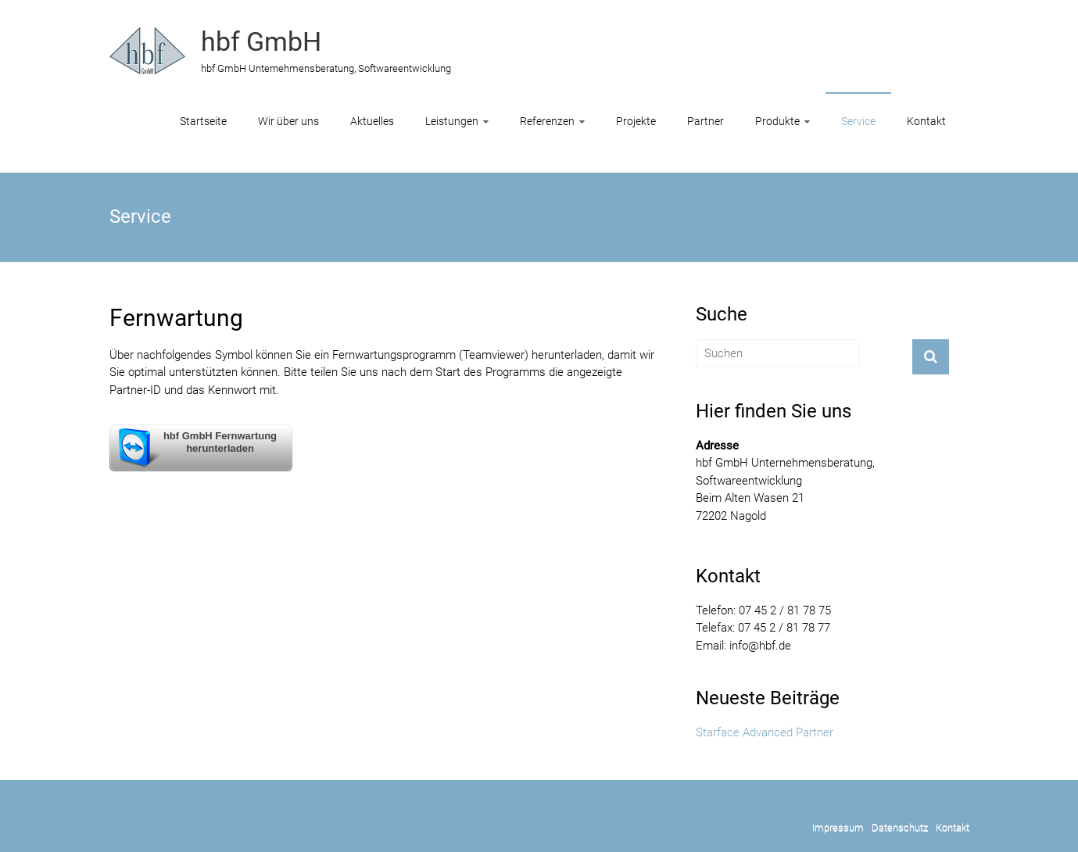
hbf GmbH (261, 41)
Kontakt (926, 121)
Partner (705, 121)
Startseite (203, 121)
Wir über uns (288, 121)
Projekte (636, 121)
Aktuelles (372, 121)
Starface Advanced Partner (764, 732)
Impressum (838, 827)
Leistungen (451, 121)
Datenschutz (900, 827)
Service (858, 121)
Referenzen (547, 121)
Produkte (777, 121)
